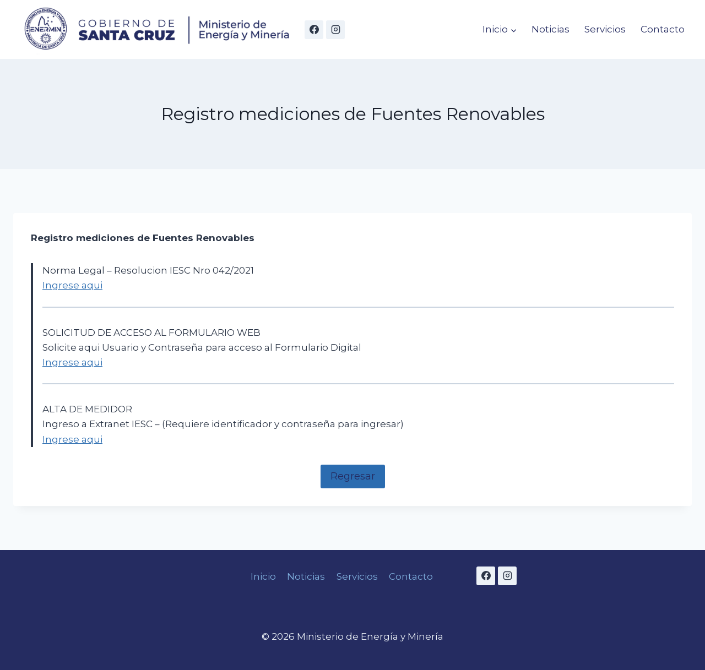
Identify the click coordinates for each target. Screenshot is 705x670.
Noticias (551, 29)
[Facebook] (314, 29)
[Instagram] (335, 29)
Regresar (352, 476)
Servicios (605, 29)
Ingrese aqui (72, 285)
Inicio (263, 576)
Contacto (663, 29)
